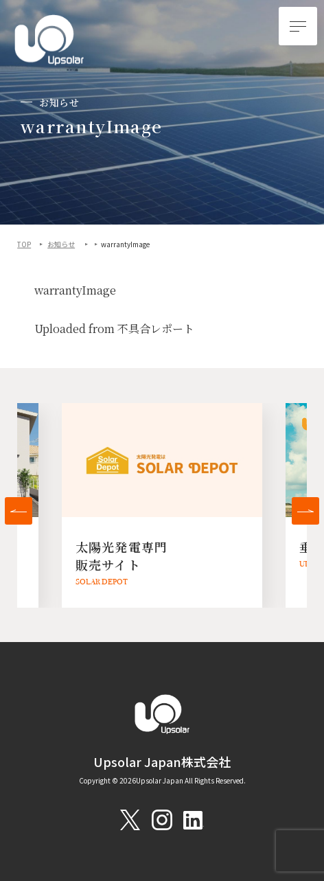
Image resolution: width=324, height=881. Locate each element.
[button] (18, 511)
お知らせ (61, 245)
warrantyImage (75, 291)
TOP (24, 245)
